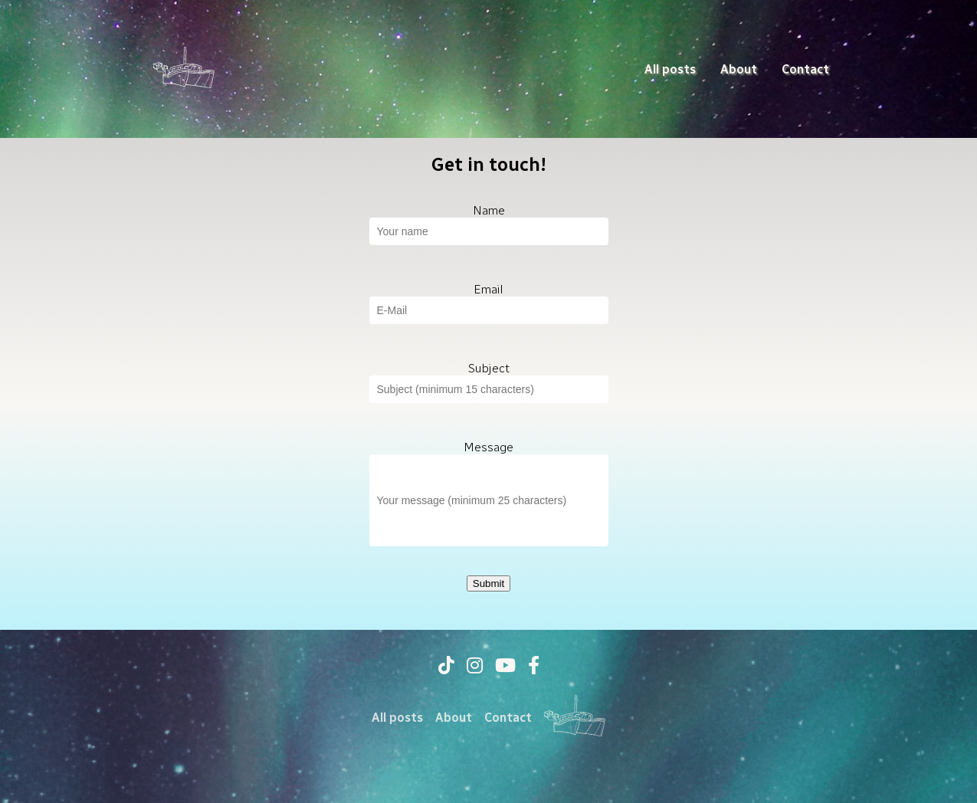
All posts (670, 69)
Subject (488, 368)
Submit (488, 583)
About (738, 69)
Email (488, 289)
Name (489, 210)
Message (488, 447)
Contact (805, 69)
